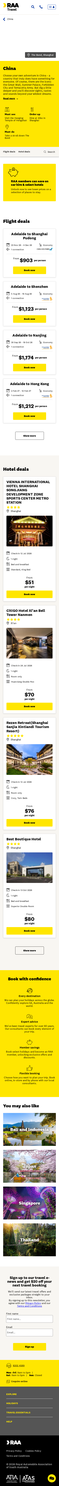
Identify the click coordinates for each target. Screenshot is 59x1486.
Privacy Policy (33, 1303)
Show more (29, 435)
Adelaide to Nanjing (29, 335)
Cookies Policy (33, 1451)
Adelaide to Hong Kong (29, 383)
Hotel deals (24, 151)
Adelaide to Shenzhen (29, 286)
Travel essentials (18, 1412)
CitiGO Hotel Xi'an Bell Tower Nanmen (25, 612)
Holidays (12, 1403)
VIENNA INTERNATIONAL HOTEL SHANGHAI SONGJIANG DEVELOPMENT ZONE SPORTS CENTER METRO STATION (28, 492)
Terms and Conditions (29, 1306)
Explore (11, 1394)
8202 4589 (19, 1365)
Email (9, 1327)
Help (9, 1421)
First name (12, 1313)
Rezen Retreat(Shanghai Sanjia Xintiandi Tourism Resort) (27, 726)
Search (51, 151)
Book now (29, 270)
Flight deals (9, 151)
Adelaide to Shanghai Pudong (29, 236)
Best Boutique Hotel (23, 839)
